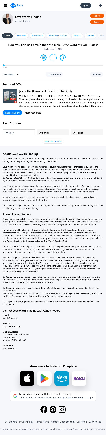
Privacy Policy (26, 421)
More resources (33, 112)
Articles (77, 35)
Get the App (11, 421)
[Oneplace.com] (16, 5)
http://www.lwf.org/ (12, 326)
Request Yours (12, 112)
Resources (21, 35)
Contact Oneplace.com (63, 421)
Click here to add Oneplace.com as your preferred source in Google (56, 397)
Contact (90, 35)
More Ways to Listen (58, 35)
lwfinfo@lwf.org (10, 318)
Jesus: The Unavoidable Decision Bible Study (45, 91)
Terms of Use (42, 421)
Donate (97, 22)
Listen (7, 35)
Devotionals (37, 35)
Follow (97, 15)
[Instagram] (62, 409)
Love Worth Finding (28, 17)
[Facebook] (43, 409)
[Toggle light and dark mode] (100, 5)
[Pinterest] (53, 409)
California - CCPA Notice (89, 421)
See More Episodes (53, 141)
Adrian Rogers (22, 21)
